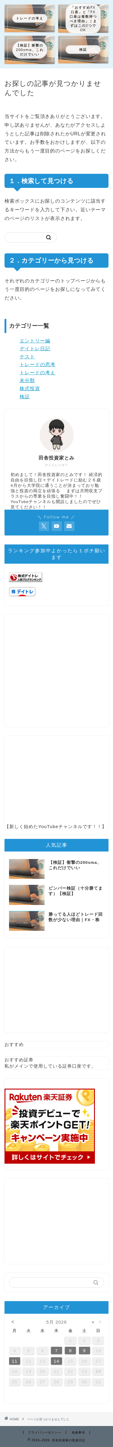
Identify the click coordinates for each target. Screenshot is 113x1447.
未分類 (27, 380)
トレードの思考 (37, 364)
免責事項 (78, 1432)
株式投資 (30, 388)
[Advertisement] (56, 670)
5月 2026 (56, 1322)
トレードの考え (37, 372)
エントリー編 (35, 340)
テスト (27, 356)
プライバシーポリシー (44, 1432)
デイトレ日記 (35, 348)
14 (56, 1361)
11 (14, 1361)
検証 (25, 396)
